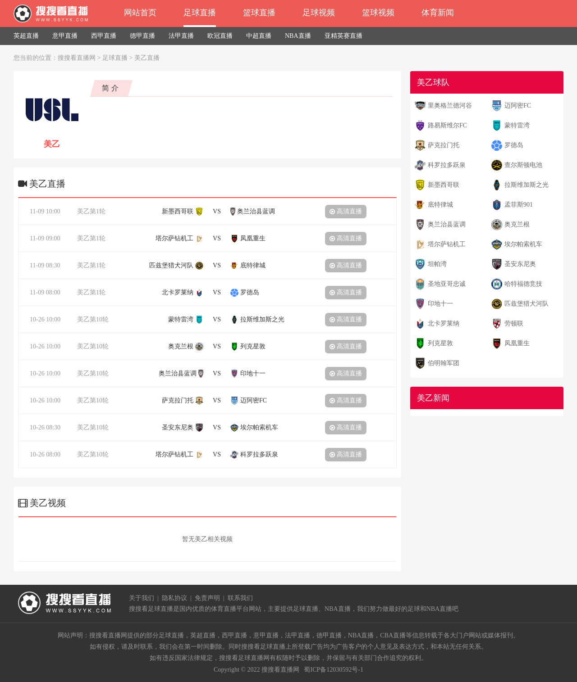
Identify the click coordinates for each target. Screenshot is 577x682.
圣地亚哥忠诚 (447, 283)
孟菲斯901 (518, 204)
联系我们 (240, 598)
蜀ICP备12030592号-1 (333, 669)
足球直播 (199, 12)
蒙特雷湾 (517, 125)
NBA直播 (298, 35)
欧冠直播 (220, 35)
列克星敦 (440, 343)
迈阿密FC (517, 105)
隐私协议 (174, 598)
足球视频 (318, 12)
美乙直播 (147, 57)
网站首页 (140, 12)
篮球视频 (378, 12)
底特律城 (440, 204)
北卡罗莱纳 (443, 323)
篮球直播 (259, 12)
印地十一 (440, 303)
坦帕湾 (437, 264)
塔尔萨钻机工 (447, 244)
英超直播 (26, 35)
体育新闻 (437, 12)
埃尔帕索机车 (523, 244)
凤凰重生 (517, 343)
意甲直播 (65, 35)
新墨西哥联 (443, 184)
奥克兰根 (517, 224)
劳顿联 (513, 323)
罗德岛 (513, 145)
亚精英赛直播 (343, 35)
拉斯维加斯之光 (526, 184)
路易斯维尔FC (447, 125)
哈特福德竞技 (523, 283)
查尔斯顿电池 (523, 165)
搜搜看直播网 (77, 57)
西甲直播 (103, 35)
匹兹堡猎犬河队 (526, 303)
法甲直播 (181, 35)
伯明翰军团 (443, 363)
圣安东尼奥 (520, 264)
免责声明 (207, 598)
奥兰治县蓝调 (447, 224)
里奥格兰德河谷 (450, 105)
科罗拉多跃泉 (447, 165)
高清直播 (346, 211)
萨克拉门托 (443, 145)
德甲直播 (142, 35)
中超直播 (258, 35)
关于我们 (141, 598)
